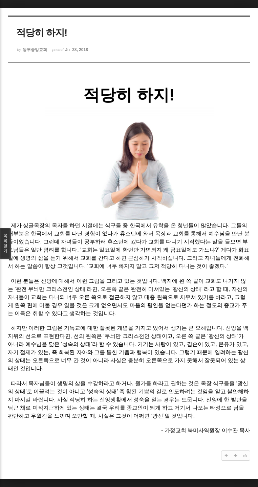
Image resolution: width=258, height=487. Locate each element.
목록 (5, 243)
